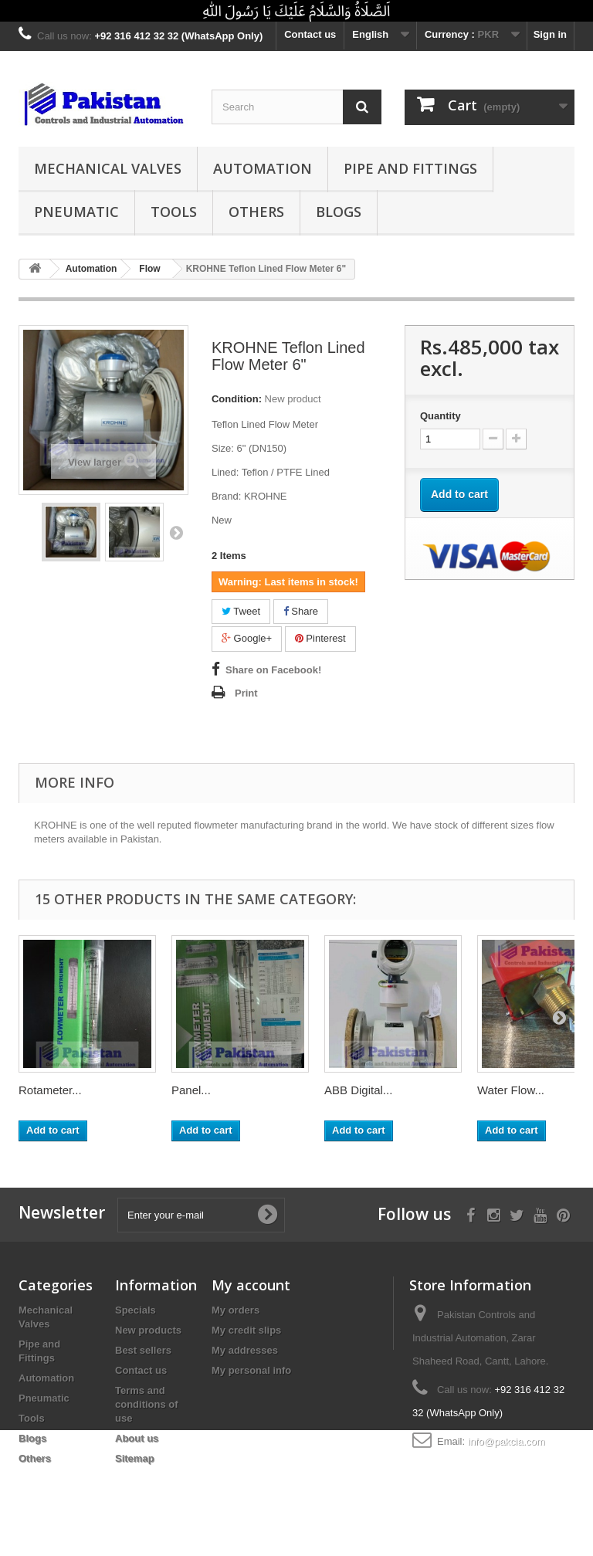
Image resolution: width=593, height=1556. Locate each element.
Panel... (191, 1090)
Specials (135, 1310)
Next (176, 532)
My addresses (245, 1350)
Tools (174, 211)
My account (251, 1285)
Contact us (310, 34)
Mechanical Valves (107, 168)
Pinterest (320, 638)
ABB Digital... (358, 1090)
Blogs (338, 211)
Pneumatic (76, 211)
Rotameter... (50, 1090)
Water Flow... (510, 1090)
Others (256, 211)
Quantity (440, 416)
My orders (235, 1310)
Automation (262, 168)
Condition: (237, 399)
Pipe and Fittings (410, 168)
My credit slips (246, 1330)
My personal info (251, 1370)
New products (148, 1330)
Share (300, 611)
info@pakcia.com (506, 1441)
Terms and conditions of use (146, 1404)
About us (136, 1438)
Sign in (550, 34)
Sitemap (134, 1458)
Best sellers (143, 1350)
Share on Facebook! (273, 670)
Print (246, 693)
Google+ (247, 638)
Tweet (241, 611)
